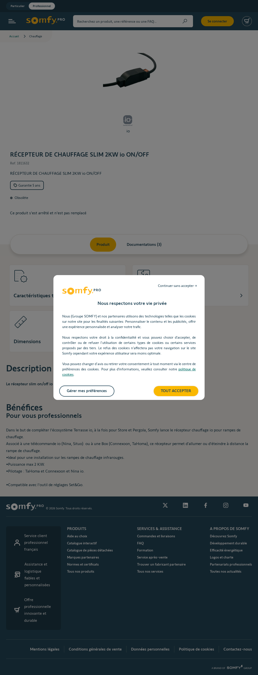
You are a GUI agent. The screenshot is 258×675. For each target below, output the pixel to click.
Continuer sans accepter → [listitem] (177, 286)
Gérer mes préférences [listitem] (87, 391)
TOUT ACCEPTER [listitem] (176, 391)
